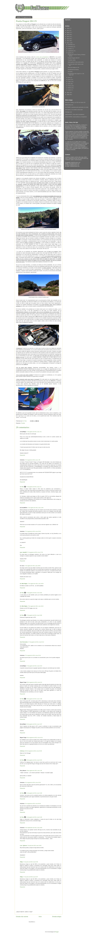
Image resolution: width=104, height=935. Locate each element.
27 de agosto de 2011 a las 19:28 (35, 583)
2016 (68, 32)
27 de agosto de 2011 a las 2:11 (33, 486)
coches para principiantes (42, 57)
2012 (68, 40)
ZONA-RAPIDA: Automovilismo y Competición (76, 116)
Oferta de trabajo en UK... (74, 67)
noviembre (70, 46)
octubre (70, 48)
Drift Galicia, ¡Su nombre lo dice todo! (74, 109)
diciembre (70, 44)
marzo (69, 85)
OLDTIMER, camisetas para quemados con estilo (76, 107)
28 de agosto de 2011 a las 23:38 (34, 751)
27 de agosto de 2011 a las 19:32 (34, 592)
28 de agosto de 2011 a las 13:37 (34, 724)
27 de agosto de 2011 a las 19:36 (34, 615)
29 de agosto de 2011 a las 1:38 (34, 770)
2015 (68, 34)
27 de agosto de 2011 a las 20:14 (36, 642)
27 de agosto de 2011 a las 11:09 (35, 507)
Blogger (57, 931)
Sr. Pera (22, 486)
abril (69, 83)
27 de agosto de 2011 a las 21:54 (33, 655)
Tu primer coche (71, 60)
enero (69, 90)
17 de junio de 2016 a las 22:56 (30, 861)
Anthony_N (23, 751)
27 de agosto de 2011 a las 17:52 (35, 552)
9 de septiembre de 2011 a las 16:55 (33, 827)
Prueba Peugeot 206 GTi (73, 58)
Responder (22, 455)
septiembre (71, 50)
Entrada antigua (56, 916)
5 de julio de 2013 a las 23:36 (34, 845)
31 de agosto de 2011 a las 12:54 (33, 782)
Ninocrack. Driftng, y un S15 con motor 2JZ (75, 102)
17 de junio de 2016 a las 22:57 (30, 876)
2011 (68, 42)
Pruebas (23, 423)
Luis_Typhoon (23, 845)
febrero (70, 87)
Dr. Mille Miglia (23, 583)
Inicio (40, 916)
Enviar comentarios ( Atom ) (41, 921)
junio (69, 79)
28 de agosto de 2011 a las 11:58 (34, 698)
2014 (68, 36)
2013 (68, 38)
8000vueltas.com (69, 104)
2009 (68, 94)
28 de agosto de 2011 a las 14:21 (35, 737)
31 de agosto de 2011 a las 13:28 (34, 793)
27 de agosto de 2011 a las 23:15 (34, 665)
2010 (68, 92)
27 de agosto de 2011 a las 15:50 (33, 531)
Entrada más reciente (22, 916)
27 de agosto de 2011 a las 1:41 (34, 431)
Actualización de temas (73, 69)
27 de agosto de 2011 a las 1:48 (32, 460)
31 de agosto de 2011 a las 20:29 (33, 803)
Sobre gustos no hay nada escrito (76, 62)
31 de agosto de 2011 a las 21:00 (34, 817)
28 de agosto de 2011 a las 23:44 (34, 760)
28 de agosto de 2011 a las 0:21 (34, 682)
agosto (70, 52)
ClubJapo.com (68, 112)
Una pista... (70, 71)
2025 (68, 28)
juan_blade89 (23, 552)
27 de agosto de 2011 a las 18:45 (32, 565)
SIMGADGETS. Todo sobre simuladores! (74, 114)
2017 (68, 30)
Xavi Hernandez (24, 642)
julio (69, 77)
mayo (69, 81)
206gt (21, 861)
